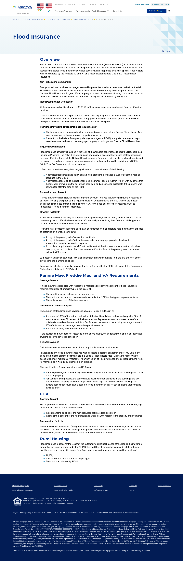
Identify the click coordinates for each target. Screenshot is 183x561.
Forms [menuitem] (132, 490)
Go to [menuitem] (156, 11)
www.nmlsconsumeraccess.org (60, 503)
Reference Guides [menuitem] (101, 490)
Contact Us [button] (117, 11)
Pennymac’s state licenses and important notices (83, 531)
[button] (168, 10)
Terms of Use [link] (39, 512)
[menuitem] (24, 8)
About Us (104, 5)
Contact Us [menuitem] (98, 486)
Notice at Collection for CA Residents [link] (107, 512)
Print (166, 51)
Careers (92, 5)
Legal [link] (15, 512)
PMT (83, 5)
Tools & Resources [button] (99, 11)
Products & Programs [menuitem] (20, 486)
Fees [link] (49, 512)
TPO (69, 5)
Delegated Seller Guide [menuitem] (63, 490)
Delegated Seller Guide (58, 19)
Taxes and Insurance (83, 19)
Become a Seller (160, 5)
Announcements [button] (83, 11)
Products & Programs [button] (64, 11)
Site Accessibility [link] (131, 512)
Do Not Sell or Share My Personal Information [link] (72, 512)
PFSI (76, 5)
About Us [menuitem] (133, 486)
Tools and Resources (32, 19)
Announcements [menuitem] (164, 486)
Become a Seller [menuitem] (60, 486)
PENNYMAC (59, 5)
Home (16, 19)
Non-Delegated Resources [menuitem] (22, 490)
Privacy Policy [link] (25, 512)
